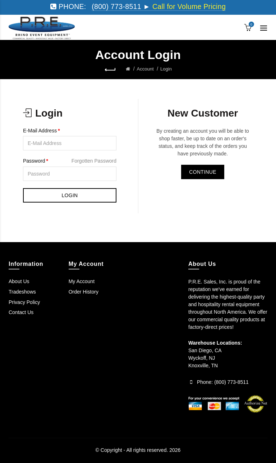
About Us (19, 281)
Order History (83, 292)
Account (145, 69)
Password (34, 161)
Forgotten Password (94, 161)
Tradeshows (22, 292)
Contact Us (21, 312)
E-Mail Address (40, 130)
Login (166, 69)
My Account (82, 281)
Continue (202, 172)
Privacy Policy (24, 302)
